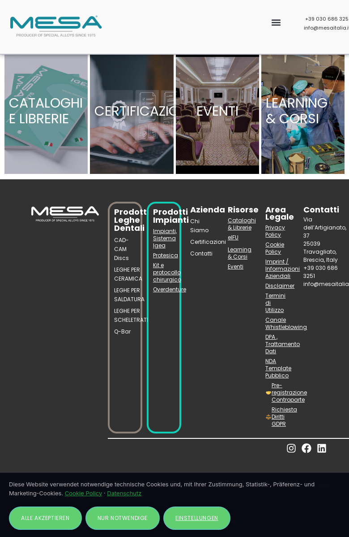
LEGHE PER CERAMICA (125, 274)
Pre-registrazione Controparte (278, 392)
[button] (275, 22)
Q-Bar (122, 331)
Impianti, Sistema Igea (164, 238)
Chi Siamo (199, 225)
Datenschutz (124, 493)
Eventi (235, 266)
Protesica (164, 255)
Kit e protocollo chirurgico (164, 272)
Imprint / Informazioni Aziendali (277, 269)
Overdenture (164, 289)
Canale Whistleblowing (277, 323)
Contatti (201, 253)
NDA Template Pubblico (277, 368)
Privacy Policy (275, 231)
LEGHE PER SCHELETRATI (125, 315)
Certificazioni (202, 242)
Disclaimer (277, 286)
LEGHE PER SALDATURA (125, 294)
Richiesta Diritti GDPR (278, 417)
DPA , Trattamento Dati (277, 344)
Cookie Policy (274, 248)
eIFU (233, 237)
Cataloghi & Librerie (240, 224)
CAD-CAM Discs (121, 249)
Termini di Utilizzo (275, 303)
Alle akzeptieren (45, 518)
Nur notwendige (123, 518)
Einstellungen (196, 518)
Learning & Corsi (239, 253)
